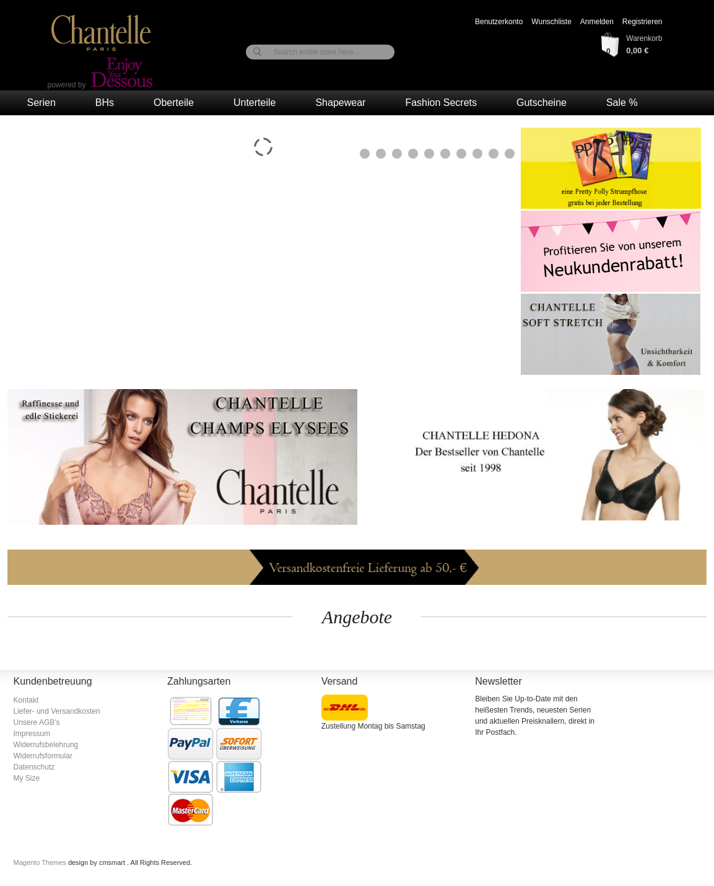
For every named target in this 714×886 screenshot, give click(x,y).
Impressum (32, 733)
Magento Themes (41, 862)
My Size (27, 778)
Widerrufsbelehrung (46, 744)
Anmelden (597, 21)
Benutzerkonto (499, 21)
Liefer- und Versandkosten (57, 711)
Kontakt (26, 700)
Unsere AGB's (37, 722)
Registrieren (642, 21)
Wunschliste (551, 21)
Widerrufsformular (43, 756)
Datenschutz (34, 767)
